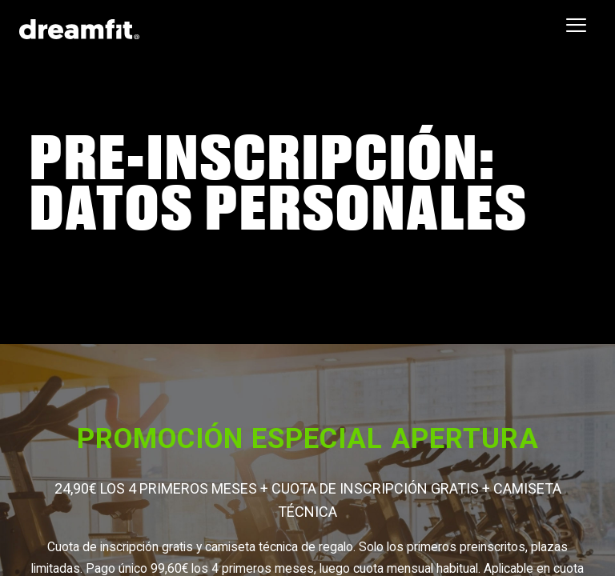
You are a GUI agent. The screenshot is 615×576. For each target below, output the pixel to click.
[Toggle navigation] (576, 25)
